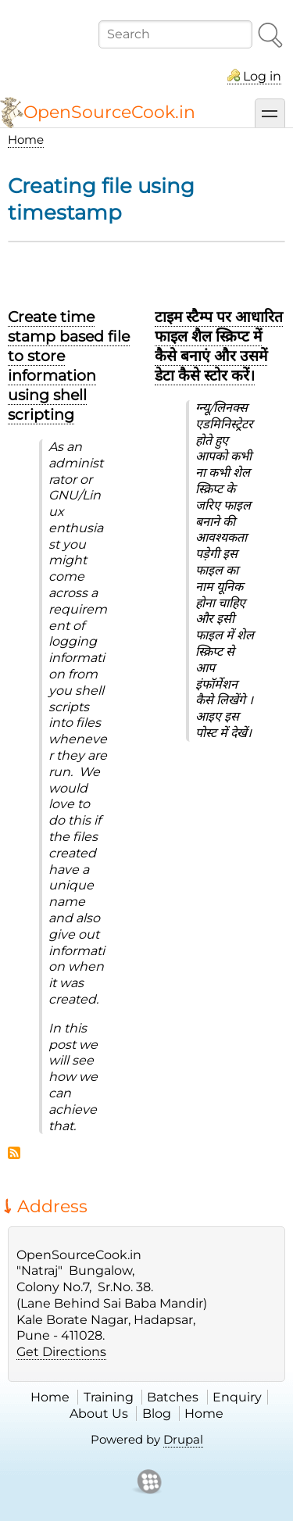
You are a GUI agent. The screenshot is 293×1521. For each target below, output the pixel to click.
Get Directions (61, 1351)
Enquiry (237, 1397)
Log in (262, 76)
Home (26, 139)
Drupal (183, 1439)
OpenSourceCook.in (109, 112)
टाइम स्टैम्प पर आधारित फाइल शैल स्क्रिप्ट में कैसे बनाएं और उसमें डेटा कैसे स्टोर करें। (219, 346)
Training (109, 1397)
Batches (172, 1397)
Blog (156, 1413)
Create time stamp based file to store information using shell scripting (69, 365)
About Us (99, 1413)
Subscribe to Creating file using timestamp (14, 1153)
